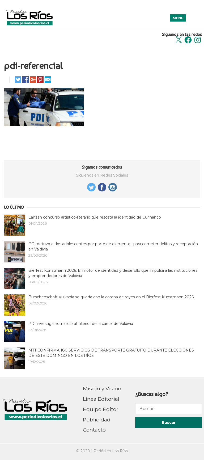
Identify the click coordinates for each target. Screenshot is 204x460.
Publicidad (96, 419)
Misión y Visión (102, 388)
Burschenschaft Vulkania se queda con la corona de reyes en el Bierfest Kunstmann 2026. (111, 297)
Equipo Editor (100, 409)
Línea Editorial (101, 399)
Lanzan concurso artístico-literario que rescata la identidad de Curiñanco (94, 217)
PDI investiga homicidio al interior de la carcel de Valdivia (80, 323)
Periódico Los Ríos (111, 451)
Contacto (94, 429)
